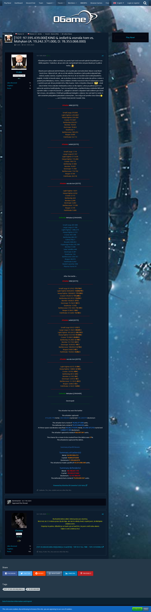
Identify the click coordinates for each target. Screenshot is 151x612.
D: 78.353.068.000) (33, 589)
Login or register (133, 3)
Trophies (10, 85)
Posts (9, 88)
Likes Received (12, 83)
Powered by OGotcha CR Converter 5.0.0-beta (69, 485)
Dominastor (16, 501)
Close (146, 609)
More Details (137, 609)
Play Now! (130, 37)
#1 (103, 56)
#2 (103, 514)
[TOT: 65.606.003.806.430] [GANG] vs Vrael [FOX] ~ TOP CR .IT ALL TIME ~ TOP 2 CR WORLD (69, 547)
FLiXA (18, 45)
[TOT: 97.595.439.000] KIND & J (14, 589)
